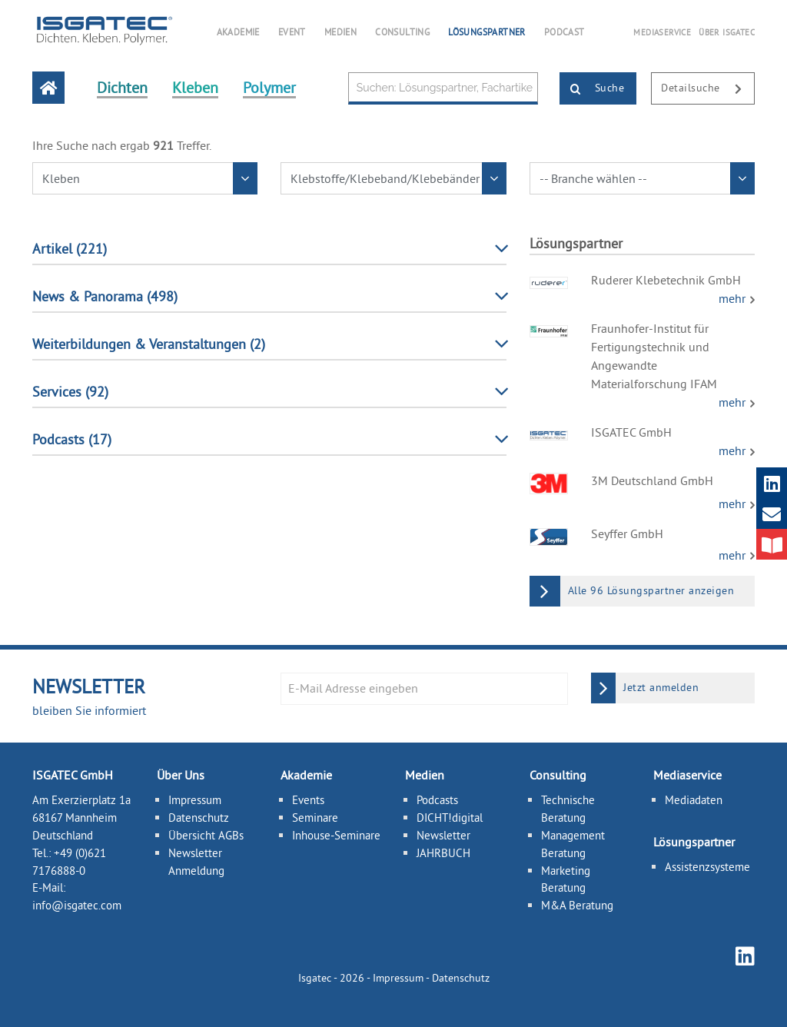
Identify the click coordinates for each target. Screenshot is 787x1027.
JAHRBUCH (443, 853)
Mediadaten (693, 800)
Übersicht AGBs (206, 835)
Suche (592, 89)
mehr (734, 298)
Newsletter (443, 835)
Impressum (194, 800)
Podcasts (437, 800)
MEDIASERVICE (662, 32)
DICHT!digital (450, 817)
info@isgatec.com (76, 905)
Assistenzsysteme (707, 866)
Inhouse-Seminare (336, 835)
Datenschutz (198, 817)
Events (308, 800)
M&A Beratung (577, 905)
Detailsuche (707, 89)
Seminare (315, 817)
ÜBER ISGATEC (727, 32)
